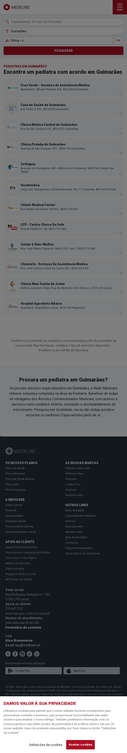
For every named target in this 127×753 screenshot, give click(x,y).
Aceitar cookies (80, 744)
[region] (63, 724)
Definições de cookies (46, 744)
